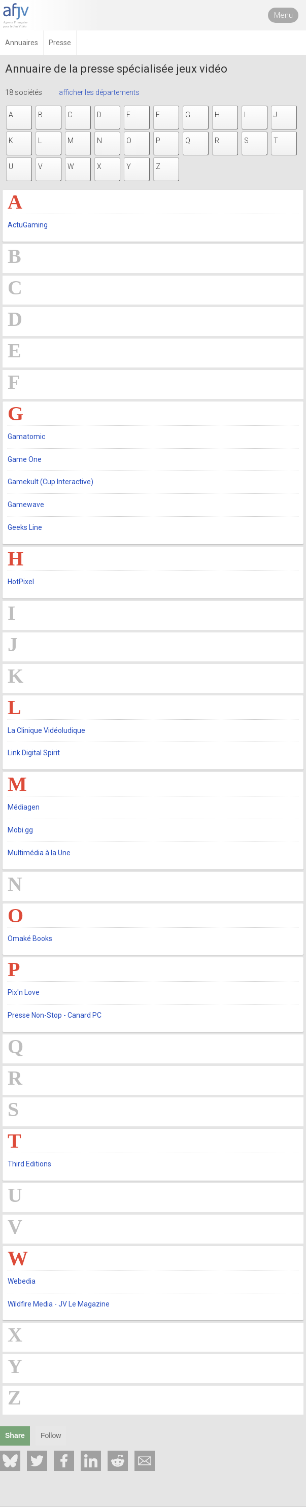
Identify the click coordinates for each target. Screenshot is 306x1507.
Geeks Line (25, 527)
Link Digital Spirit (34, 753)
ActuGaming (28, 225)
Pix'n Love (24, 992)
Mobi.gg (20, 830)
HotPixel (21, 582)
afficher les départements (99, 92)
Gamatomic (26, 436)
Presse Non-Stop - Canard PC (54, 1015)
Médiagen (24, 807)
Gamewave (26, 504)
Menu (283, 15)
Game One (25, 459)
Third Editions (29, 1164)
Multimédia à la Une (39, 853)
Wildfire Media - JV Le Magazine (59, 1304)
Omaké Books (30, 938)
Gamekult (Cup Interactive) (50, 482)
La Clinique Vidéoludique (46, 730)
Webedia (22, 1281)
